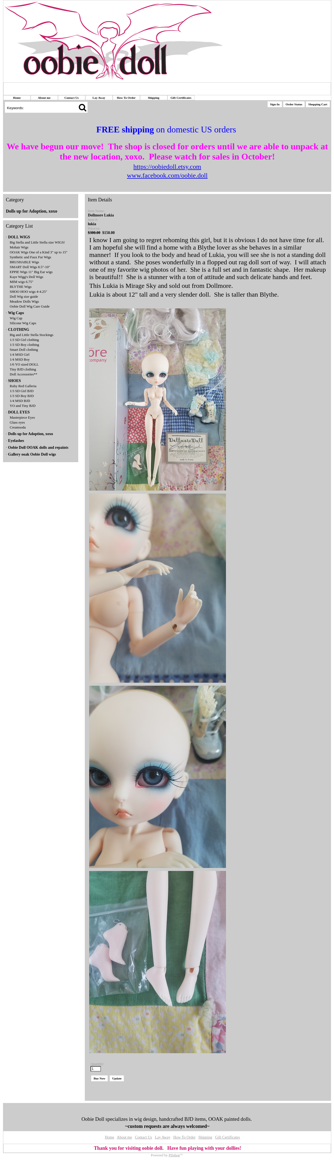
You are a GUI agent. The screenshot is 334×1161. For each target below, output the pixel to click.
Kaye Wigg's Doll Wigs (26, 277)
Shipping (153, 97)
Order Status (294, 104)
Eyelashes (16, 441)
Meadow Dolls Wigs (24, 301)
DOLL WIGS (19, 237)
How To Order (126, 97)
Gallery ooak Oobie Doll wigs (32, 454)
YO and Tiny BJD (23, 406)
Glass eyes (17, 422)
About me (44, 97)
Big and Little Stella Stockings (32, 335)
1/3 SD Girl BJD (22, 391)
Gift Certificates (180, 97)
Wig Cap (16, 318)
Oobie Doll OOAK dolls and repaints (38, 447)
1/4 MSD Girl (20, 354)
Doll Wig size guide (24, 296)
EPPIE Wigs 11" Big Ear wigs (31, 272)
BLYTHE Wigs (21, 287)
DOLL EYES (19, 412)
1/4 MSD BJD (20, 401)
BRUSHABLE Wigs (24, 262)
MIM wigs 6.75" (22, 282)
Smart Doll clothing (24, 350)
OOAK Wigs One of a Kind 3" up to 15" (39, 252)
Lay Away (98, 97)
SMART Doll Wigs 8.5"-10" (30, 267)
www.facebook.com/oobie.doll (167, 175)
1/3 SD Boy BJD (22, 396)
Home (17, 97)
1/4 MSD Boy (20, 359)
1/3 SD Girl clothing (24, 340)
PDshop (174, 1155)
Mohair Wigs (19, 247)
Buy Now (99, 1078)
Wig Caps (16, 313)
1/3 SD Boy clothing (24, 345)
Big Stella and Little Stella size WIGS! (37, 242)
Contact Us (71, 97)
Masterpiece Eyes (22, 417)
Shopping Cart (317, 104)
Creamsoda (18, 427)
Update (116, 1078)
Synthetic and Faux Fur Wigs (30, 257)
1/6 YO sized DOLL (24, 364)
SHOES (14, 381)
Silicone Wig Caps (23, 323)
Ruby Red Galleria (23, 386)
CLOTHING (18, 330)
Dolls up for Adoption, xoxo (31, 211)
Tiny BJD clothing (23, 369)
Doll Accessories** (23, 374)
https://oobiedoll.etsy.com (167, 166)
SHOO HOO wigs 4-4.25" (28, 291)
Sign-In (275, 104)
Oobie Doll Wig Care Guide (30, 306)
